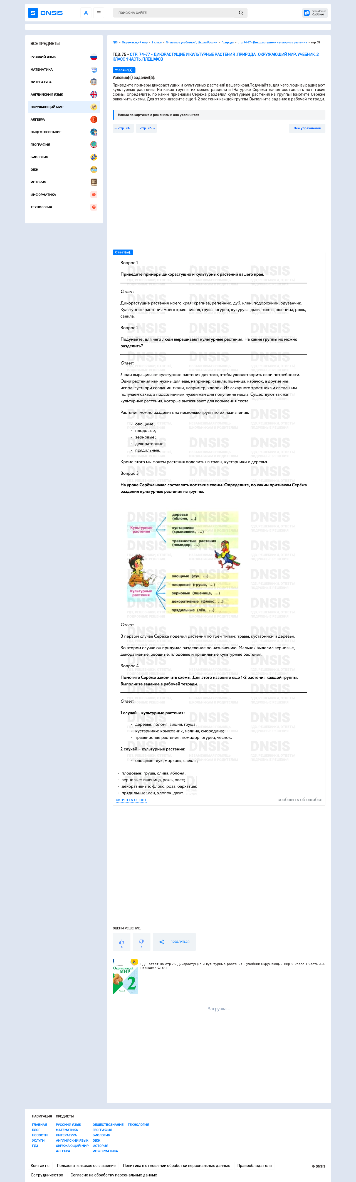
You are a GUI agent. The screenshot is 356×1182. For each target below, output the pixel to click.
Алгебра (64, 119)
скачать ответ (131, 799)
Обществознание (64, 132)
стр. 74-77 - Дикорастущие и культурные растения (182, 54)
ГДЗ (35, 1146)
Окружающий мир (64, 106)
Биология (64, 157)
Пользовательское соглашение (86, 1165)
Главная (39, 1125)
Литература (64, 81)
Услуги (38, 1140)
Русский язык (64, 56)
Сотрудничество (47, 1175)
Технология (64, 207)
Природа (246, 54)
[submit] (241, 13)
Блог (36, 1130)
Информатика (64, 194)
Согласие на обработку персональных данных (114, 1175)
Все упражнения (307, 128)
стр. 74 (124, 128)
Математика (64, 69)
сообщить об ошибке (300, 799)
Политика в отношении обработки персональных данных (176, 1165)
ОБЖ (64, 169)
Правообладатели (255, 1165)
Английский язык (64, 94)
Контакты (40, 1165)
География (64, 144)
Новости (40, 1135)
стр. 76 (145, 128)
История (64, 182)
